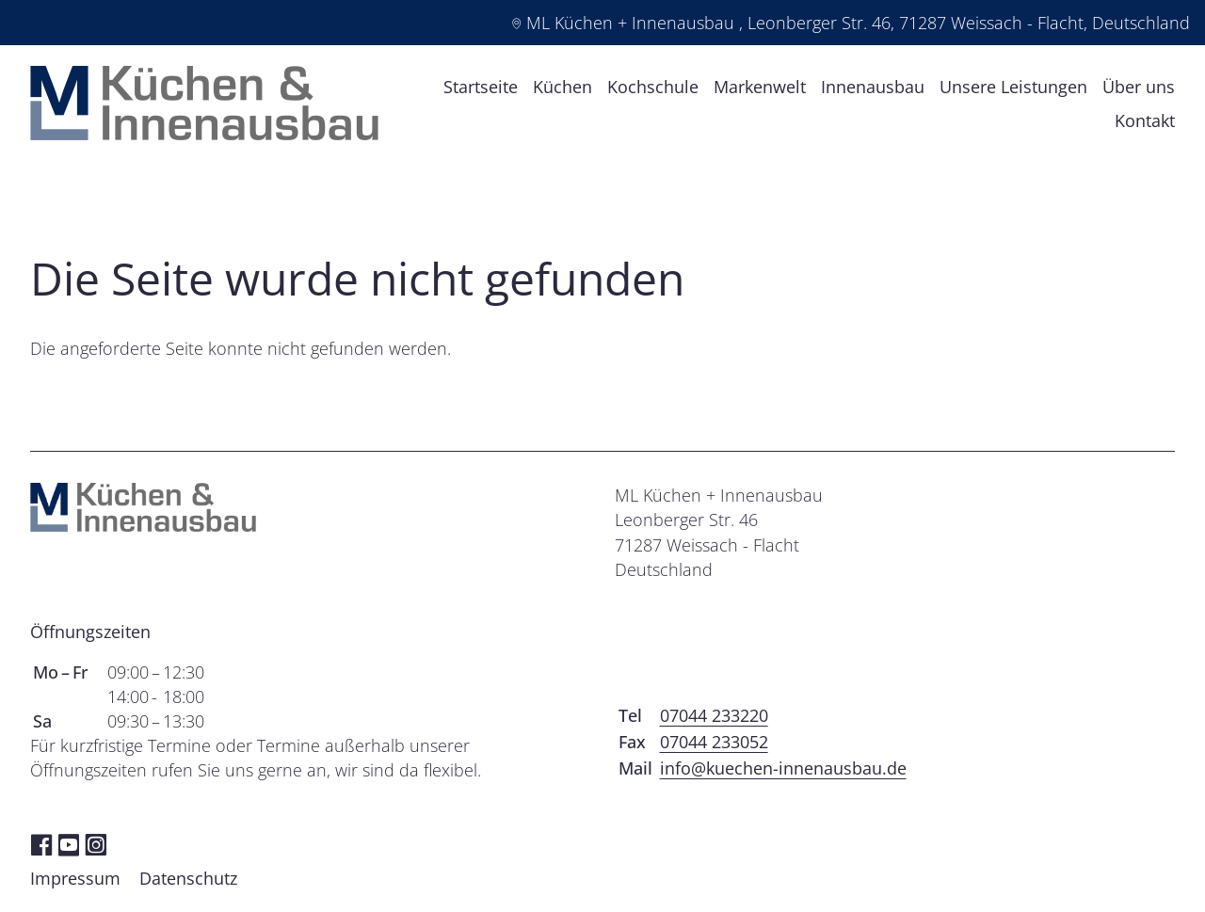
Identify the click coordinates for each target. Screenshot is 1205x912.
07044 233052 (714, 748)
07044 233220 (714, 722)
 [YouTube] (68, 850)
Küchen (562, 89)
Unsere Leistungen (1013, 89)
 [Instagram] (96, 850)
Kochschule (653, 89)
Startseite (480, 89)
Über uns (1138, 89)
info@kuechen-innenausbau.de (783, 774)
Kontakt (1145, 123)
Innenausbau (872, 89)
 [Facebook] (41, 850)
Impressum (75, 884)
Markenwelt (760, 89)
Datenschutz (188, 884)
